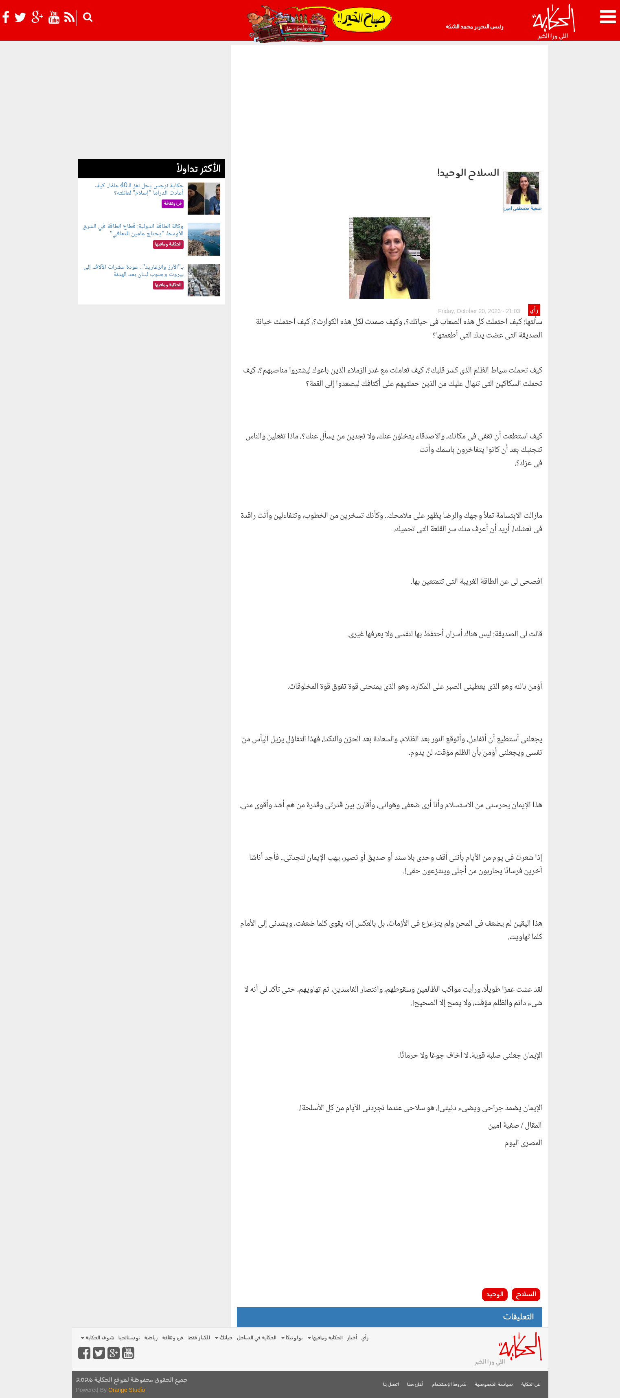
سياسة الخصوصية (494, 1384)
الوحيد (495, 1294)
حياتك (223, 1338)
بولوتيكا (292, 1338)
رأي (534, 310)
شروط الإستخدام (449, 1384)
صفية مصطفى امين (523, 208)
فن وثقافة (172, 1338)
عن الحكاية (530, 1384)
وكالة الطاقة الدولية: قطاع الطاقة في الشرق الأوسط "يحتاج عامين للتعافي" (133, 230)
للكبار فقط (198, 1338)
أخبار (352, 1338)
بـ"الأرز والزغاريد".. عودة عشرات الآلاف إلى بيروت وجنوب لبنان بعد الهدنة (133, 271)
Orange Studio (126, 1390)
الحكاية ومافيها (325, 1338)
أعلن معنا (415, 1384)
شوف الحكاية (97, 1338)
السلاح (526, 1294)
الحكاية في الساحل (256, 1338)
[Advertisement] (389, 106)
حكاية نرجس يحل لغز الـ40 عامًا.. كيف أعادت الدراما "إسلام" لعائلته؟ (139, 189)
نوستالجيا (129, 1338)
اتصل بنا (391, 1384)
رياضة (151, 1338)
